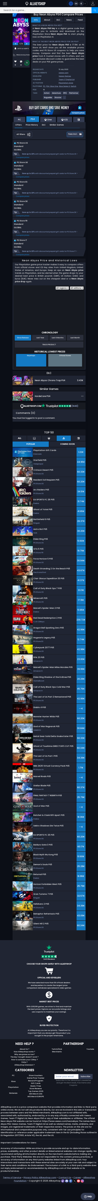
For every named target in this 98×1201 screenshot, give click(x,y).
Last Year (40, 355)
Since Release (23, 355)
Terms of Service (12, 1194)
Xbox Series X (64, 86)
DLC (58, 20)
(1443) (59, 423)
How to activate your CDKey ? (24, 1076)
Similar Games (57, 124)
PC (44, 86)
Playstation (13, 1104)
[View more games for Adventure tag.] (56, 94)
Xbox (13, 1098)
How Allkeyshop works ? (24, 1068)
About (47, 20)
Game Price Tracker (35, 1095)
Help (88, 1196)
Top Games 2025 (35, 1108)
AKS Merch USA (35, 1111)
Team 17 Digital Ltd (66, 79)
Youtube (90, 1066)
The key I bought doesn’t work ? (24, 1074)
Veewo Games (65, 76)
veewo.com (63, 73)
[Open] (5, 4)
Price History (32, 124)
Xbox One (54, 86)
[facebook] (71, 1197)
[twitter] (75, 1197)
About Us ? (24, 1066)
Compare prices (22, 160)
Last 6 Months (58, 355)
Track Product (49, 361)
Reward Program (35, 1097)
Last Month (75, 355)
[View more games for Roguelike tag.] (48, 98)
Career (77, 1194)
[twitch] (63, 1197)
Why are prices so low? (24, 1071)
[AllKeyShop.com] (35, 4)
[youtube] (79, 1197)
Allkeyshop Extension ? (24, 1082)
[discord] (67, 1197)
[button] (93, 4)
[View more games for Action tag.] (47, 94)
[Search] (95, 10)
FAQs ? (24, 1079)
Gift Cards (35, 1100)
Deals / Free (35, 1103)
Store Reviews (35, 1105)
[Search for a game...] (49, 10)
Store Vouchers (35, 1092)
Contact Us (65, 1194)
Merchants (57, 1068)
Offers (18, 124)
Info (36, 20)
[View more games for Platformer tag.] (73, 94)
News (69, 20)
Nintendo (13, 1110)
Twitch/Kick (57, 1066)
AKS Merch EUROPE (35, 1113)
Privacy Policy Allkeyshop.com (40, 1194)
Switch (73, 86)
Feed (80, 20)
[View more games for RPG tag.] (65, 94)
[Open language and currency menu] (77, 4)
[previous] (15, 43)
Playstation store (66, 83)
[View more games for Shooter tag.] (58, 98)
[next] (27, 43)
